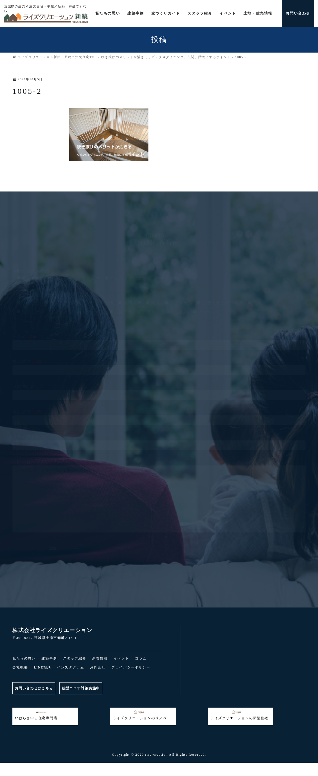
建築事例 (49, 658)
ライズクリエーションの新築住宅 (239, 715)
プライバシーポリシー (130, 667)
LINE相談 (42, 667)
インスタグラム (70, 667)
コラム (141, 658)
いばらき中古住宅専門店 (36, 715)
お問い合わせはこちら (34, 688)
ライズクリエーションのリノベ (140, 715)
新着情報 (99, 658)
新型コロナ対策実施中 (84, 688)
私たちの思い (24, 658)
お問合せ (97, 667)
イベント (121, 658)
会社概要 (20, 667)
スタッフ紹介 (74, 658)
